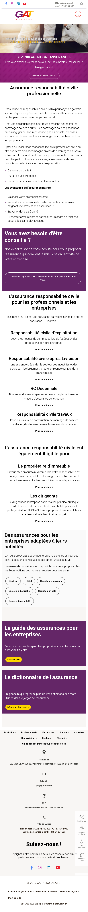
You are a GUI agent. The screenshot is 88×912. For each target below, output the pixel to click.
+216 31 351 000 (60, 829)
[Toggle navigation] (6, 14)
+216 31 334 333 (64, 6)
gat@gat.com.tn (64, 3)
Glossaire (62, 738)
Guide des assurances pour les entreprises (44, 744)
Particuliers (10, 732)
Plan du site (14, 898)
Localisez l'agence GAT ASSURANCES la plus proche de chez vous (43, 278)
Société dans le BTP (20, 601)
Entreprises (48, 732)
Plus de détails (43, 349)
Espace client (78, 14)
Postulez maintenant (44, 75)
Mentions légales (69, 891)
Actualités (79, 732)
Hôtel (29, 581)
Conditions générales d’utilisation (27, 891)
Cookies (52, 891)
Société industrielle (19, 591)
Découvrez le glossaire (18, 707)
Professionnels (29, 732)
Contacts (46, 738)
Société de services (51, 581)
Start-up (13, 581)
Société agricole (47, 591)
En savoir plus (13, 659)
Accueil (11, 38)
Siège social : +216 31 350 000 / (35, 829)
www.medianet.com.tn (55, 904)
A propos (64, 732)
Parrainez (69, 14)
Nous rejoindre (29, 738)
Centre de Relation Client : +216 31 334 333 (44, 832)
